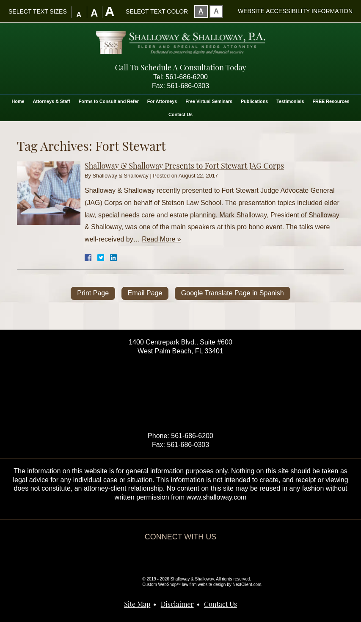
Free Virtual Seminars (208, 101)
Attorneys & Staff (51, 101)
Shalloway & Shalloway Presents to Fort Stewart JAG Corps (184, 166)
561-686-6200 (186, 77)
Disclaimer (177, 604)
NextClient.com (247, 584)
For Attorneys (162, 101)
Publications (254, 101)
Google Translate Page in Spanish (232, 293)
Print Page (93, 293)
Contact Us (180, 114)
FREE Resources (330, 101)
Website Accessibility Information (295, 11)
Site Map (137, 604)
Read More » (161, 239)
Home (18, 101)
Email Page (145, 293)
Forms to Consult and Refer (109, 101)
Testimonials (290, 101)
